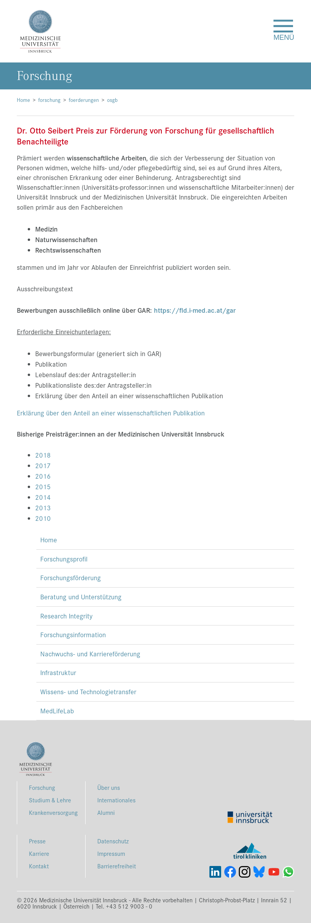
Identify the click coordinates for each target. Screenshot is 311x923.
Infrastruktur (58, 672)
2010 (43, 518)
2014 (43, 497)
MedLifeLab (57, 710)
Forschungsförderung (70, 577)
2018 (43, 455)
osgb (112, 99)
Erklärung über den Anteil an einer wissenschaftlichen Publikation (111, 412)
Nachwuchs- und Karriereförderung (90, 653)
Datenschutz (113, 841)
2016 (43, 476)
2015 (43, 486)
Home (23, 99)
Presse (37, 841)
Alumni (106, 812)
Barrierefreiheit (116, 866)
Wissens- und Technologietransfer (88, 691)
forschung (49, 99)
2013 (43, 507)
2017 (43, 465)
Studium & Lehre (50, 800)
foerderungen (84, 99)
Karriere (39, 853)
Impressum (111, 853)
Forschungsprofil (64, 558)
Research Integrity (66, 615)
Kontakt (39, 866)
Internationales (116, 800)
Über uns (108, 787)
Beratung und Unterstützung (81, 596)
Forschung (42, 787)
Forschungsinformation (73, 634)
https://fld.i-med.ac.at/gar (195, 310)
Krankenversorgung (53, 812)
